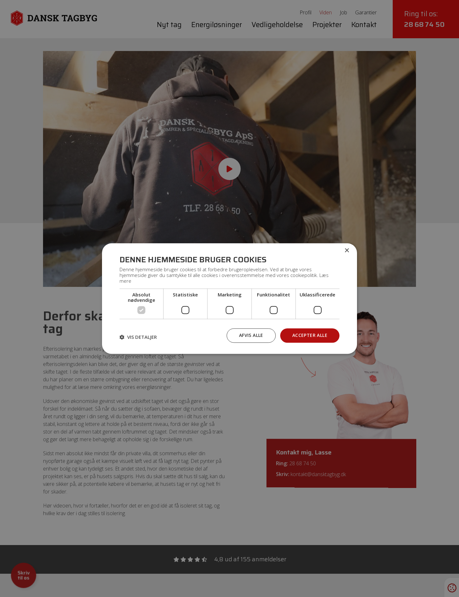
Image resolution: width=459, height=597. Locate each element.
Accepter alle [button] (309, 335)
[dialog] (229, 298)
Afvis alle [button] (251, 335)
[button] (138, 337)
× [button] (346, 250)
